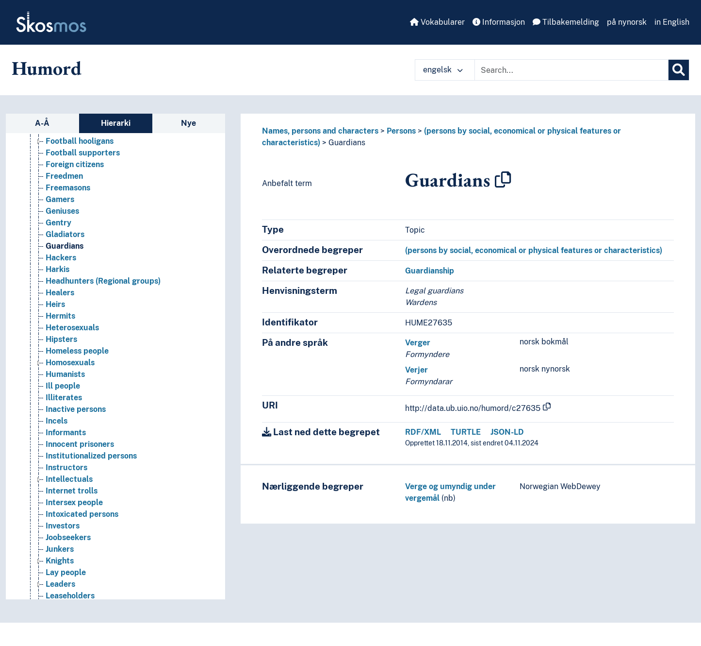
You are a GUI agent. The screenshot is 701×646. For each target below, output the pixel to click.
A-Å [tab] (42, 123)
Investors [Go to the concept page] (63, 535)
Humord (47, 68)
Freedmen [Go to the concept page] (64, 185)
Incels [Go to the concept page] (56, 430)
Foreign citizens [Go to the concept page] (75, 174)
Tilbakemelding (566, 22)
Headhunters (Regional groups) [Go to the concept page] (103, 290)
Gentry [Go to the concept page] (58, 232)
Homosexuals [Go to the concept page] (70, 372)
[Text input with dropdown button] (571, 70)
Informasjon (499, 22)
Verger (417, 342)
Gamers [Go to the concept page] (60, 209)
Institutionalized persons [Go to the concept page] (91, 465)
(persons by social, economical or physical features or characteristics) (533, 250)
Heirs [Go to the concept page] (55, 314)
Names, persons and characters (320, 131)
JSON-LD (507, 432)
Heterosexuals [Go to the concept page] (72, 337)
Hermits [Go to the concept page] (60, 325)
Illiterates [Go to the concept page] (64, 407)
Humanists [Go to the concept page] (65, 384)
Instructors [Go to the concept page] (66, 477)
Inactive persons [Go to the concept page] (76, 419)
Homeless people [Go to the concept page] (77, 360)
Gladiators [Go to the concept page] (65, 244)
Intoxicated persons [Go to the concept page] (82, 523)
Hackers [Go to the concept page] (61, 267)
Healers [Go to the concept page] (60, 302)
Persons (401, 131)
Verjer (416, 369)
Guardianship (429, 270)
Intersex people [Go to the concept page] (74, 512)
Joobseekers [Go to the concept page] (68, 547)
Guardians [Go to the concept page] (64, 255)
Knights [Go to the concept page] (60, 570)
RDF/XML (423, 432)
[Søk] (678, 70)
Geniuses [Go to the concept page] (62, 220)
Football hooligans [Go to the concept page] (80, 150)
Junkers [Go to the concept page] (60, 558)
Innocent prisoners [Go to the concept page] (80, 454)
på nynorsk (627, 22)
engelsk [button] (443, 69)
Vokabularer (437, 22)
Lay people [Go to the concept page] (66, 582)
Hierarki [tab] (115, 123)
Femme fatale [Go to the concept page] (71, 139)
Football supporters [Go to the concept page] (83, 162)
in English (671, 22)
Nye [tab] (188, 123)
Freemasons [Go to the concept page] (68, 197)
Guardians (346, 142)
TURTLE (466, 432)
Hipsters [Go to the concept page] (61, 349)
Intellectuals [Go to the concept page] (69, 488)
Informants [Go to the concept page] (66, 442)
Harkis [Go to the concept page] (57, 279)
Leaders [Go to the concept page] (60, 593)
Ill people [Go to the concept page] (63, 395)
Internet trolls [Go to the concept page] (72, 500)
